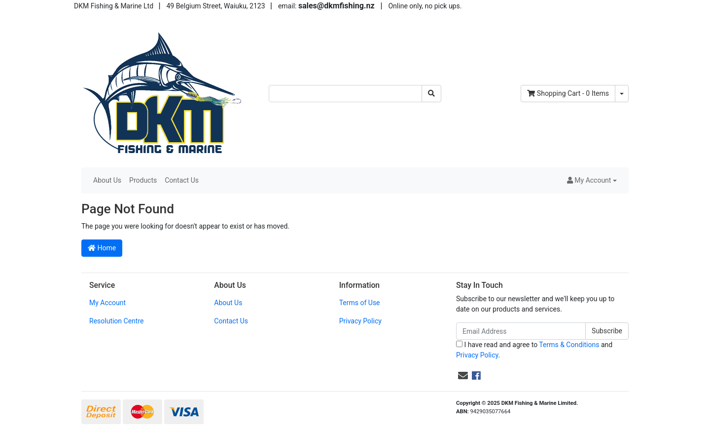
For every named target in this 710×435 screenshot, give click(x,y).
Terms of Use (359, 303)
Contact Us (182, 180)
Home (102, 248)
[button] (592, 180)
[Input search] (345, 93)
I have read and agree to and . (534, 350)
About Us (107, 180)
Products (143, 180)
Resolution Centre (116, 321)
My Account (107, 303)
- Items (568, 93)
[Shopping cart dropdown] (622, 93)
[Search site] (431, 93)
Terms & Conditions (569, 345)
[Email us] (463, 376)
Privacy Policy (360, 321)
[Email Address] (521, 331)
